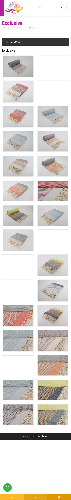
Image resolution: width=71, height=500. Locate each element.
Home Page (6, 28)
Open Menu (13, 42)
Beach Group (18, 28)
